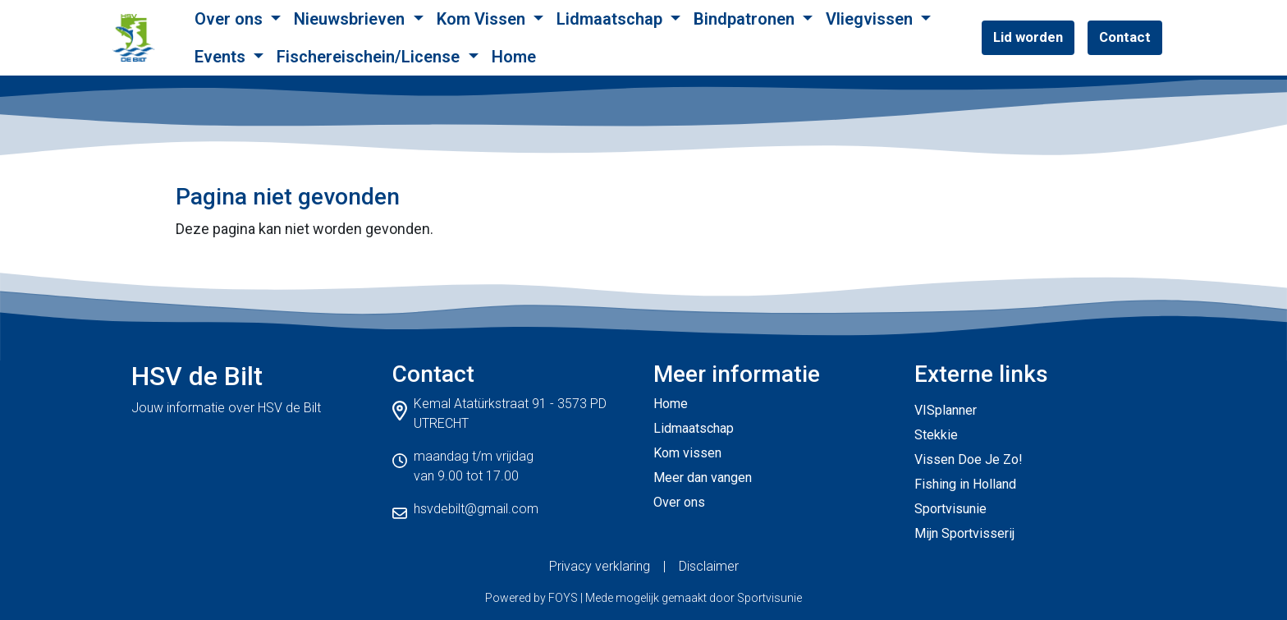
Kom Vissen (483, 19)
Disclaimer (709, 566)
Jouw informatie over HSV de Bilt (226, 408)
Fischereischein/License (370, 57)
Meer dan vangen (702, 477)
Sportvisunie (950, 509)
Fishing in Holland (965, 484)
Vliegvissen (871, 19)
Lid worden (1028, 37)
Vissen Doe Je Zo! (968, 459)
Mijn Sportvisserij (964, 533)
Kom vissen (687, 453)
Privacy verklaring (599, 566)
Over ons (231, 19)
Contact (1125, 37)
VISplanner (945, 410)
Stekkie (936, 435)
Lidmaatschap (611, 19)
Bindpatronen (746, 19)
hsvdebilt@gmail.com (476, 509)
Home (514, 57)
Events (222, 57)
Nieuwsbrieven (351, 19)
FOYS (563, 597)
